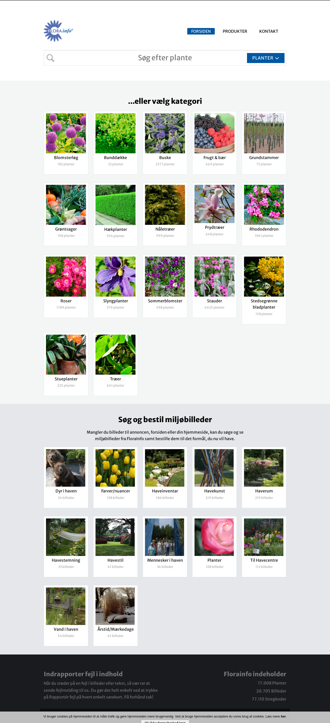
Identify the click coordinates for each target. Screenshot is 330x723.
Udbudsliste (289, 5)
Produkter (235, 31)
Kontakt (268, 31)
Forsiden (201, 31)
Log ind (318, 5)
